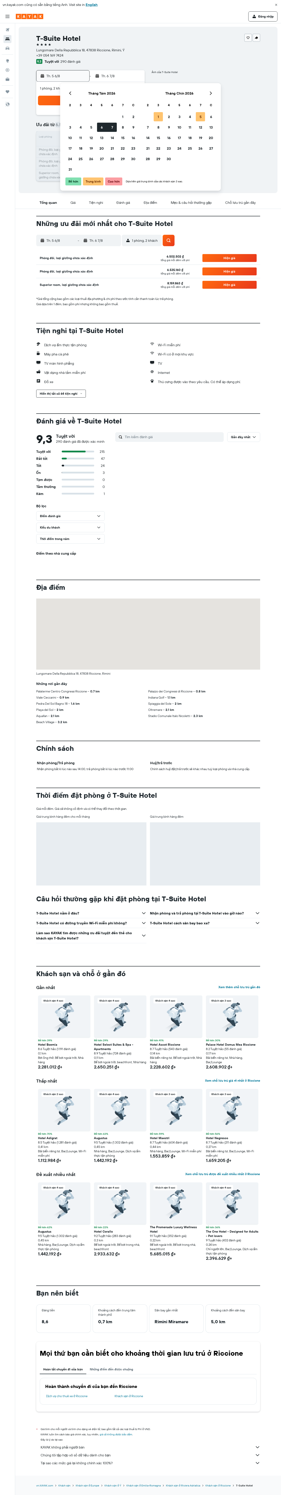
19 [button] (91, 148)
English (92, 4)
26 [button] (91, 159)
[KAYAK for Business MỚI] (7, 79)
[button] (276, 5)
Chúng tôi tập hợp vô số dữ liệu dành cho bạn (150, 1455)
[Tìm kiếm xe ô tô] (7, 48)
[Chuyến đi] (7, 91)
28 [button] (112, 159)
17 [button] (70, 148)
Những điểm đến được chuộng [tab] (111, 1369)
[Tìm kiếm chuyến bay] (7, 29)
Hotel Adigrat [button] (47, 1138)
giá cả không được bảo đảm (116, 1434)
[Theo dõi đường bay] (7, 70)
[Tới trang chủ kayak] (29, 16)
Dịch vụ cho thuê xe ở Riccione (67, 1396)
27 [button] (102, 159)
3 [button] (70, 127)
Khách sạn (64, 1485)
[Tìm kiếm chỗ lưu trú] (7, 39)
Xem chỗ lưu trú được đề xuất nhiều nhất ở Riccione (222, 1174)
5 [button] (91, 127)
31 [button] (70, 169)
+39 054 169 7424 (49, 55)
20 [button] (101, 148)
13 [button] (101, 138)
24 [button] (70, 159)
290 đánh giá (70, 61)
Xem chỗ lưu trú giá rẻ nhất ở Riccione (232, 1081)
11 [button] (80, 138)
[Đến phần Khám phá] (7, 60)
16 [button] (133, 138)
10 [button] (70, 138)
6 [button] (102, 127)
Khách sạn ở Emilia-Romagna (143, 1485)
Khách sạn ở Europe (87, 1485)
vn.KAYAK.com (44, 1485)
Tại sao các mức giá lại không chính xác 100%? (150, 1463)
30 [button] (133, 159)
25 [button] (81, 159)
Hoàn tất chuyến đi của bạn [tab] (63, 1369)
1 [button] (122, 117)
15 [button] (122, 138)
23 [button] (133, 148)
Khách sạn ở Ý (112, 1485)
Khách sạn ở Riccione (129, 1396)
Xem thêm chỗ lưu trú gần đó (239, 987)
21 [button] (112, 148)
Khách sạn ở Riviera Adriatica (183, 1485)
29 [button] (123, 159)
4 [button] (81, 127)
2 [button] (133, 117)
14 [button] (112, 138)
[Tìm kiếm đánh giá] (173, 437)
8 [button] (123, 127)
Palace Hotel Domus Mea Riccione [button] (231, 1045)
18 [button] (80, 148)
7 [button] (112, 127)
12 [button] (91, 138)
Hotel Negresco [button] (217, 1138)
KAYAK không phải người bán (150, 1447)
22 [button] (123, 148)
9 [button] (133, 127)
